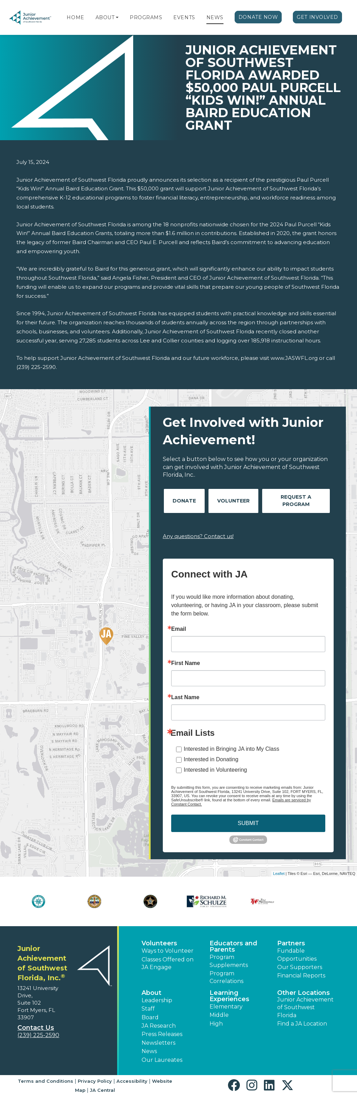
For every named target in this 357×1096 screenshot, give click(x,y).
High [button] (216, 1023)
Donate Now (258, 17)
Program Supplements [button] (229, 961)
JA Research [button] (159, 1025)
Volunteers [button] (159, 943)
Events (184, 17)
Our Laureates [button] (162, 1060)
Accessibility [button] (131, 1081)
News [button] (149, 1051)
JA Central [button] (102, 1090)
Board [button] (150, 1017)
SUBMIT (248, 823)
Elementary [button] (226, 1006)
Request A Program (296, 500)
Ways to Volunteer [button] (167, 950)
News (214, 17)
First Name (185, 663)
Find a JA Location (302, 1023)
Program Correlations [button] (226, 977)
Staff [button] (148, 1008)
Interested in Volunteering (215, 770)
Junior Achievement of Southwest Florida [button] (305, 1007)
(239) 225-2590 (38, 1035)
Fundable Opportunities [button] (297, 954)
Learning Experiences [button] (229, 996)
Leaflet (278, 873)
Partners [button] (291, 943)
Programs (146, 17)
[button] (117, 17)
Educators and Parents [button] (233, 946)
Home (75, 17)
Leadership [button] (157, 1000)
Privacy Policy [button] (95, 1081)
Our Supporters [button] (299, 967)
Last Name (185, 697)
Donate (184, 501)
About (105, 17)
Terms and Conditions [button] (45, 1081)
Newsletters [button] (158, 1043)
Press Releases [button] (162, 1034)
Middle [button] (219, 1015)
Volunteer (233, 501)
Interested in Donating (211, 759)
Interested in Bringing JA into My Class (231, 749)
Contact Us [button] (35, 1028)
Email (178, 629)
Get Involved (317, 17)
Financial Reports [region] (301, 975)
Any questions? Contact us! (198, 536)
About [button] (151, 993)
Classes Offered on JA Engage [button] (167, 963)
